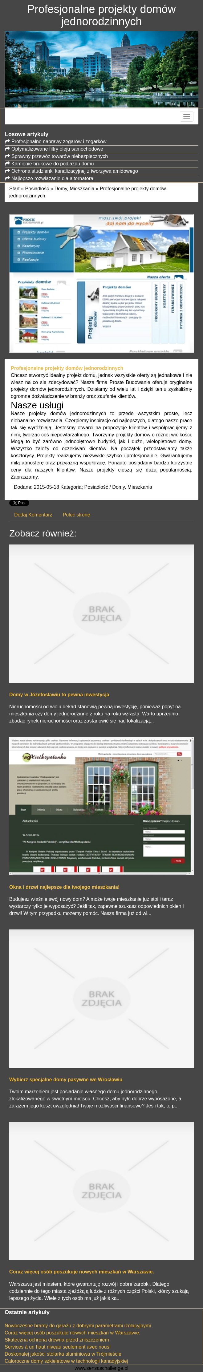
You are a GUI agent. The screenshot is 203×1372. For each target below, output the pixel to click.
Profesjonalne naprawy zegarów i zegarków (59, 141)
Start (14, 188)
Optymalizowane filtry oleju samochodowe (57, 149)
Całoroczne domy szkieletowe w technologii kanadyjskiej (66, 1361)
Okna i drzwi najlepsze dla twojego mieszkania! (64, 887)
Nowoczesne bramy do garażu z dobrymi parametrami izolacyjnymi (78, 1325)
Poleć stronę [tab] (76, 514)
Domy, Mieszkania (75, 188)
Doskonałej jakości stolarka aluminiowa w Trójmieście (63, 1354)
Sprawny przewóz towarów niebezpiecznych (59, 156)
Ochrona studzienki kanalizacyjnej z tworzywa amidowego (74, 171)
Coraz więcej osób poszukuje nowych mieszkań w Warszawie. (81, 1271)
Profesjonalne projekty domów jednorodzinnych (67, 368)
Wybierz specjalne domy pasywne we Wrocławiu (66, 1079)
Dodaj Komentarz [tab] (33, 514)
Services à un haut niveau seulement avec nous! (58, 1347)
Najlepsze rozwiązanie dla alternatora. (53, 178)
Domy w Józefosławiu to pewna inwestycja (59, 694)
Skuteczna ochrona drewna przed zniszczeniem (57, 1339)
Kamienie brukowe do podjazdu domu (52, 163)
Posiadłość (37, 188)
